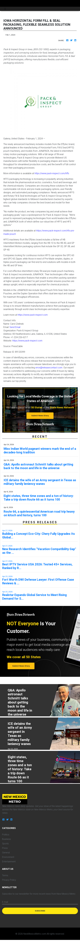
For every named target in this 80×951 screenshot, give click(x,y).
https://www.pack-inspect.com (33, 314)
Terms (5, 875)
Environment (8, 857)
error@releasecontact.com (48, 367)
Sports (5, 843)
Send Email (15, 327)
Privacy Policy (9, 879)
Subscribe (40, 911)
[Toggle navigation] (5, 9)
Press (5, 848)
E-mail (5, 901)
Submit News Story (40, 415)
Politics (5, 834)
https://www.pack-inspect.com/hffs (52, 173)
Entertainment (9, 861)
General (6, 852)
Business (6, 839)
